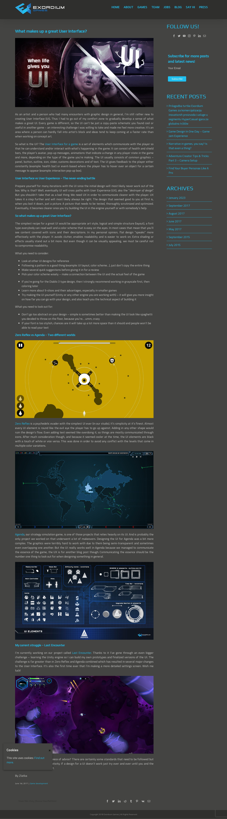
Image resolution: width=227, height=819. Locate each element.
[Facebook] (174, 36)
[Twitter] (179, 36)
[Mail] (204, 36)
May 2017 (175, 229)
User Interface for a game (61, 144)
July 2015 (175, 245)
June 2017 (175, 221)
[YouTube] (184, 36)
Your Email (174, 68)
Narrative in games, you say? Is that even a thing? (188, 145)
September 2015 (179, 237)
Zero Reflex (22, 423)
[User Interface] (84, 72)
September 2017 (179, 205)
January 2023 (177, 197)
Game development (39, 783)
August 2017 (177, 213)
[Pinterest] (194, 36)
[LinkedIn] (199, 36)
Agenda (19, 534)
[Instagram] (189, 36)
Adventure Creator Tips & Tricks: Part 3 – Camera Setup (189, 158)
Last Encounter (81, 653)
